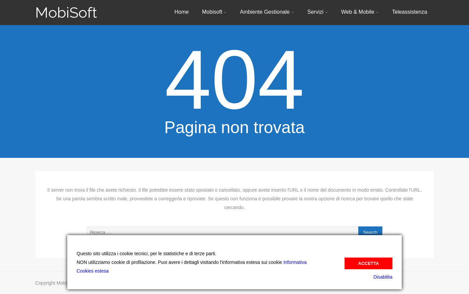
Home (181, 12)
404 (234, 79)
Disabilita (382, 277)
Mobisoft (214, 12)
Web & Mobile (360, 12)
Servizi (317, 12)
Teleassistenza (409, 12)
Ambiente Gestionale (267, 12)
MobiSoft (66, 12)
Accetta (368, 263)
